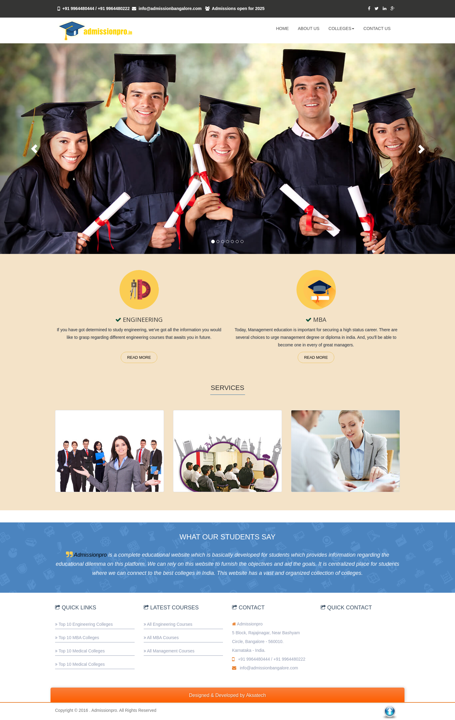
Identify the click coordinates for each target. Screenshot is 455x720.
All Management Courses (171, 650)
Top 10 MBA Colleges (79, 637)
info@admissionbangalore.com (170, 8)
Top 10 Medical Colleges (82, 650)
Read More (139, 357)
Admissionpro (90, 555)
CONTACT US (377, 28)
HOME (282, 28)
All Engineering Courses (169, 624)
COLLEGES (341, 28)
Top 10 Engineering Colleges (86, 624)
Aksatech (256, 695)
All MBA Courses (163, 637)
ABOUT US (308, 28)
